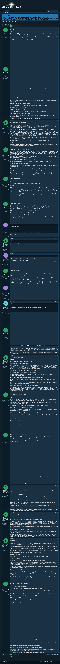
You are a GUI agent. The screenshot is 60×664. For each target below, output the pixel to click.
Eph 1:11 (11, 609)
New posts (3, 12)
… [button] (6, 654)
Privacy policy (50, 661)
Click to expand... (34, 232)
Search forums (7, 12)
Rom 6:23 (11, 517)
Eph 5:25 (21, 191)
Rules (22, 11)
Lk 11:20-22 (12, 91)
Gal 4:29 (38, 208)
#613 (57, 328)
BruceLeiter (6, 306)
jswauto (5, 228)
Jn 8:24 (26, 37)
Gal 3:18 (11, 605)
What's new (11, 11)
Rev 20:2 (32, 103)
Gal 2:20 (29, 331)
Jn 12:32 (49, 273)
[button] (14, 11)
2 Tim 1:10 (36, 524)
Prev (3, 654)
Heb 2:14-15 (12, 380)
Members (17, 11)
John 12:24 (23, 569)
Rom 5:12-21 (48, 590)
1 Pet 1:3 (36, 564)
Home (3, 11)
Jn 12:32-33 (12, 359)
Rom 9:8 (45, 207)
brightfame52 (4, 24)
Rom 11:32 (28, 44)
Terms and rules (45, 661)
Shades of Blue (4, 661)
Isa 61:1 (11, 31)
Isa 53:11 (37, 573)
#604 (57, 147)
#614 (57, 355)
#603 (57, 120)
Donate (32, 11)
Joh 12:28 (11, 314)
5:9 (27, 279)
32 (12, 654)
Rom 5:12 (49, 591)
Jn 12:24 (35, 544)
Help (53, 661)
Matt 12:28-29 (42, 449)
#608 (57, 238)
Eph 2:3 (31, 438)
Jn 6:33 (11, 181)
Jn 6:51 (37, 214)
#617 (57, 485)
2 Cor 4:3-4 (50, 161)
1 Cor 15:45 (12, 185)
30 (9, 654)
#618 (57, 512)
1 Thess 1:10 (25, 279)
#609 (57, 253)
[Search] (56, 11)
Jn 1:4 (21, 195)
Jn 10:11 (32, 125)
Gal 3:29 (35, 633)
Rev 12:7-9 (24, 109)
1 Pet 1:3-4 (12, 640)
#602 (57, 67)
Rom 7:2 (28, 529)
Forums (7, 11)
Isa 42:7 (34, 127)
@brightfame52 (12, 312)
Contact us (41, 661)
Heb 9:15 (11, 600)
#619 (57, 538)
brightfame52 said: (13, 255)
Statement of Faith (27, 11)
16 (14, 380)
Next (19, 654)
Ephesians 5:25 (42, 345)
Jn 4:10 (24, 521)
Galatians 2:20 (38, 345)
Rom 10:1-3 (38, 368)
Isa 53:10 (12, 574)
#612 (57, 301)
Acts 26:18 (12, 142)
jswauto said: (13, 240)
